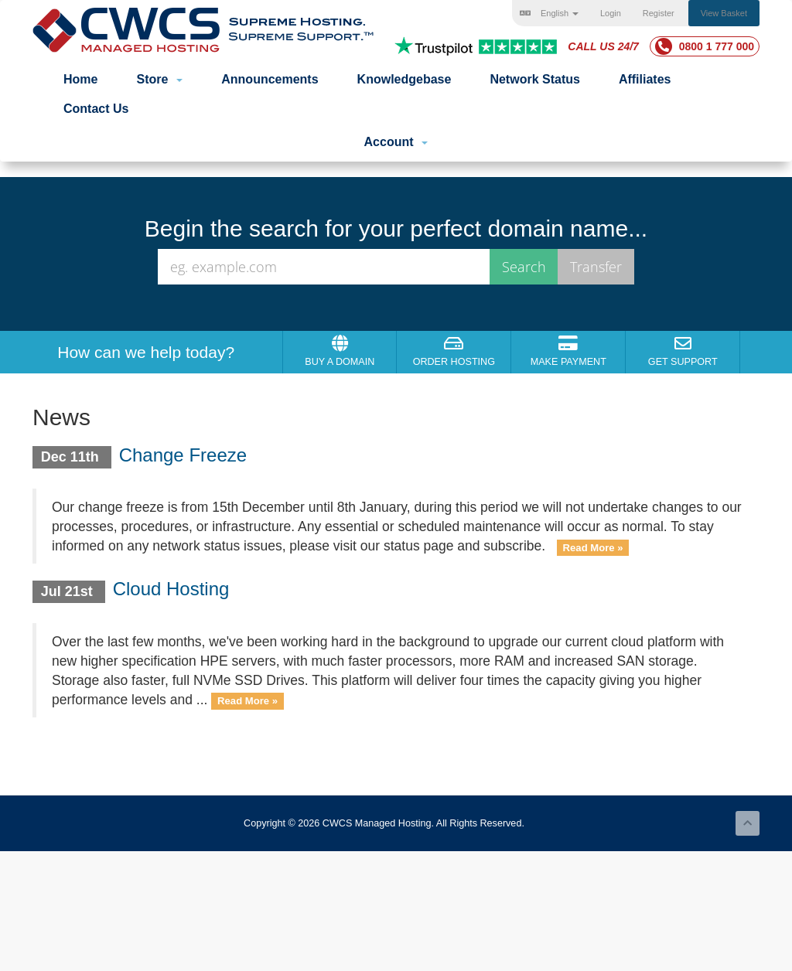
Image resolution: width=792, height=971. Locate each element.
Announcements (269, 79)
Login (610, 13)
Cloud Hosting (171, 588)
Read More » (593, 547)
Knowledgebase (404, 79)
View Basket (724, 13)
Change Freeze (183, 455)
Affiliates (645, 79)
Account (396, 141)
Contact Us (95, 108)
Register (658, 13)
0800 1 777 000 (704, 46)
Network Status (534, 79)
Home (80, 79)
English (549, 13)
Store (159, 79)
